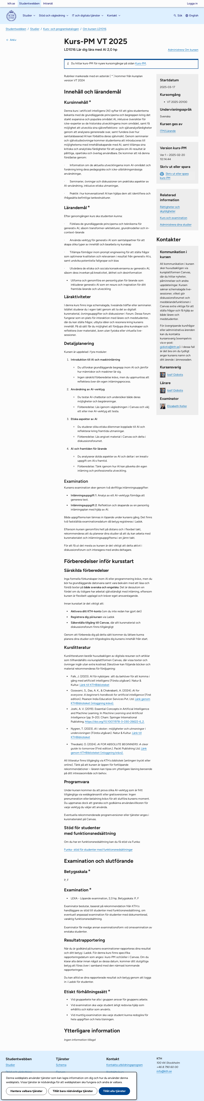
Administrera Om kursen (183, 49)
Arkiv (13, 40)
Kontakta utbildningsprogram (124, 1065)
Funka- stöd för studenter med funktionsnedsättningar (98, 849)
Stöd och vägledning (19, 1072)
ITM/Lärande (168, 131)
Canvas (60, 1072)
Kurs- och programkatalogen (61, 29)
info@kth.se (164, 1071)
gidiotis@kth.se (169, 347)
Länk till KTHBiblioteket (94, 685)
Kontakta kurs (114, 1072)
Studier (34, 29)
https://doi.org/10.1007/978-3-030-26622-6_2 (114, 721)
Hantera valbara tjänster (26, 1091)
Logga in (192, 3)
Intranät (48, 3)
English (193, 15)
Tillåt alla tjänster (114, 1091)
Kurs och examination (173, 218)
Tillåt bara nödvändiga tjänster (73, 1091)
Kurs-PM (140, 63)
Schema (61, 1065)
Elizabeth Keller (177, 406)
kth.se (11, 3)
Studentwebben (29, 3)
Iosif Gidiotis (175, 374)
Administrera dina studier (175, 224)
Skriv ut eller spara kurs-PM (174, 176)
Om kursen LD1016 (94, 29)
